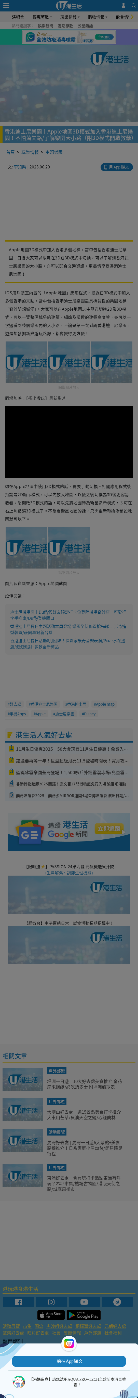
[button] (69, 1361)
